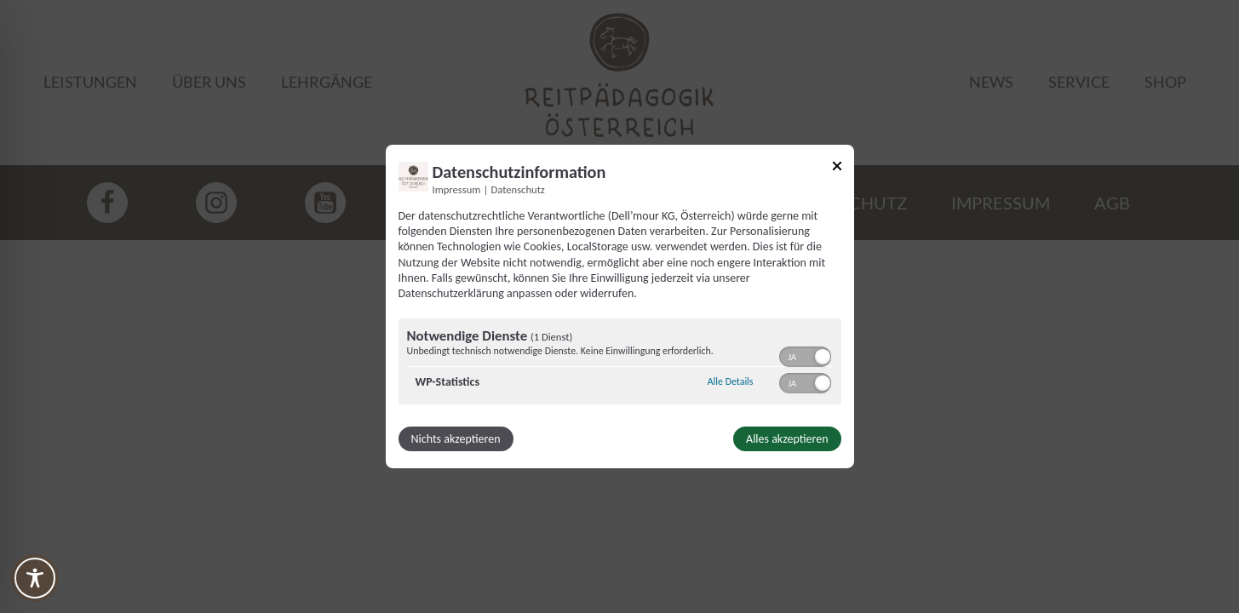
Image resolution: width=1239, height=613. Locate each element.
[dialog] (620, 306)
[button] (822, 356)
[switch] (805, 355)
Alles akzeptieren (787, 439)
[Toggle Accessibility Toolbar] (35, 578)
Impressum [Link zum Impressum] (457, 189)
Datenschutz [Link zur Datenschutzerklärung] (518, 189)
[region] (620, 363)
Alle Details (731, 381)
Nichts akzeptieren (456, 439)
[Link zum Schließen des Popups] (837, 169)
